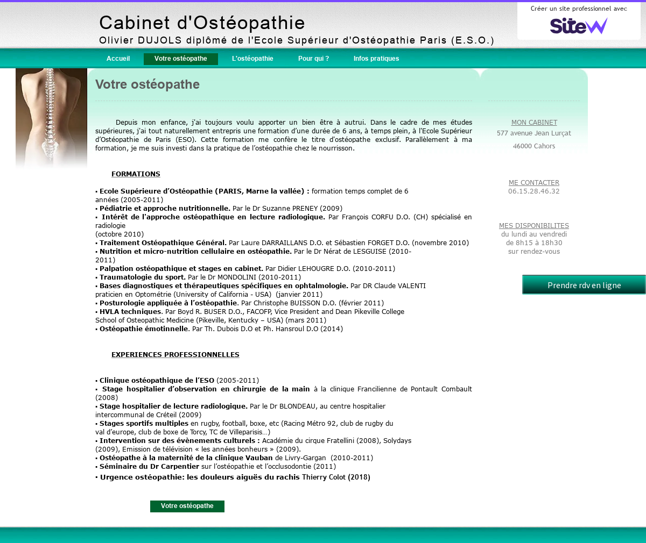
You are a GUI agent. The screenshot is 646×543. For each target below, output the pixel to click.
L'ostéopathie (252, 58)
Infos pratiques (376, 58)
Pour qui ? (313, 58)
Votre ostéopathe (181, 58)
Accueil (118, 58)
